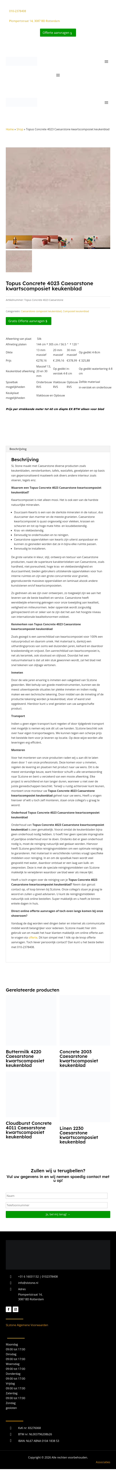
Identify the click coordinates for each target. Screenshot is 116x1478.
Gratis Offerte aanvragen (26, 321)
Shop (20, 129)
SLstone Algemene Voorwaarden (27, 1325)
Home (10, 129)
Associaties (103, 1462)
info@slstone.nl (28, 1283)
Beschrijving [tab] (17, 449)
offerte (32, 937)
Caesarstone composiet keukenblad (41, 311)
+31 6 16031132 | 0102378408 (38, 1276)
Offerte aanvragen (56, 33)
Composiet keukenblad (76, 311)
